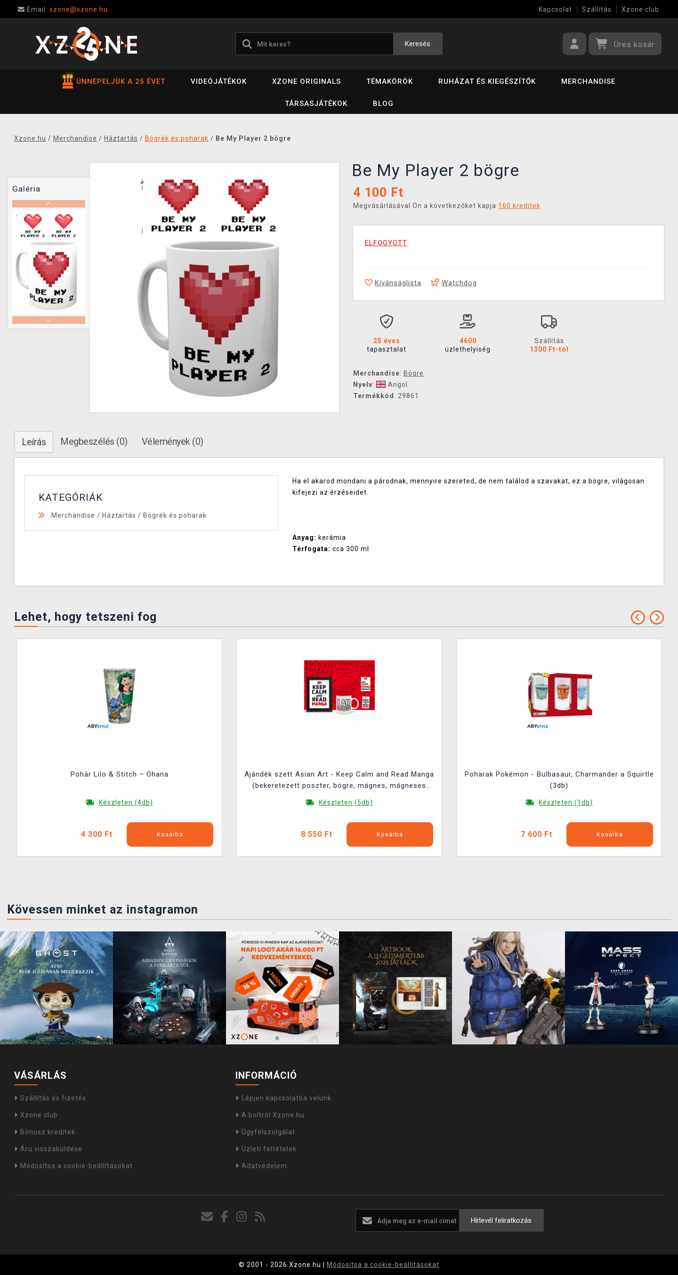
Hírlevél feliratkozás (501, 1220)
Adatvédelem (261, 1166)
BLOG (383, 103)
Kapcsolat (555, 9)
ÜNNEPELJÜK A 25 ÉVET (114, 81)
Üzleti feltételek (266, 1149)
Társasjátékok (316, 103)
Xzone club (640, 9)
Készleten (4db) (126, 802)
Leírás (34, 442)
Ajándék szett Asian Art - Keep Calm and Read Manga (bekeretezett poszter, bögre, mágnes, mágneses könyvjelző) (339, 781)
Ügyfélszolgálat (265, 1132)
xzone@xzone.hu (63, 9)
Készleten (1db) (566, 802)
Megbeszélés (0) (94, 441)
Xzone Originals (306, 81)
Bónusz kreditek (44, 1132)
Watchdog (454, 283)
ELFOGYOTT (386, 243)
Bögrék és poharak (175, 515)
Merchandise (588, 81)
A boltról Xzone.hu (270, 1115)
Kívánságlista (393, 283)
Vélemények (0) (172, 441)
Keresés (417, 44)
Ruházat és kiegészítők (487, 81)
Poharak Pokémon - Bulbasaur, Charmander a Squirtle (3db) (559, 780)
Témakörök (389, 81)
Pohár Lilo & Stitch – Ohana (120, 774)
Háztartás (119, 515)
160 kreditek (519, 205)
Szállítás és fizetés (50, 1098)
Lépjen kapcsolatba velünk (283, 1098)
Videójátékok (219, 81)
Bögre (414, 373)
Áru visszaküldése (48, 1149)
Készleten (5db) (346, 802)
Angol (392, 384)
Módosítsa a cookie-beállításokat (73, 1166)
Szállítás (597, 9)
